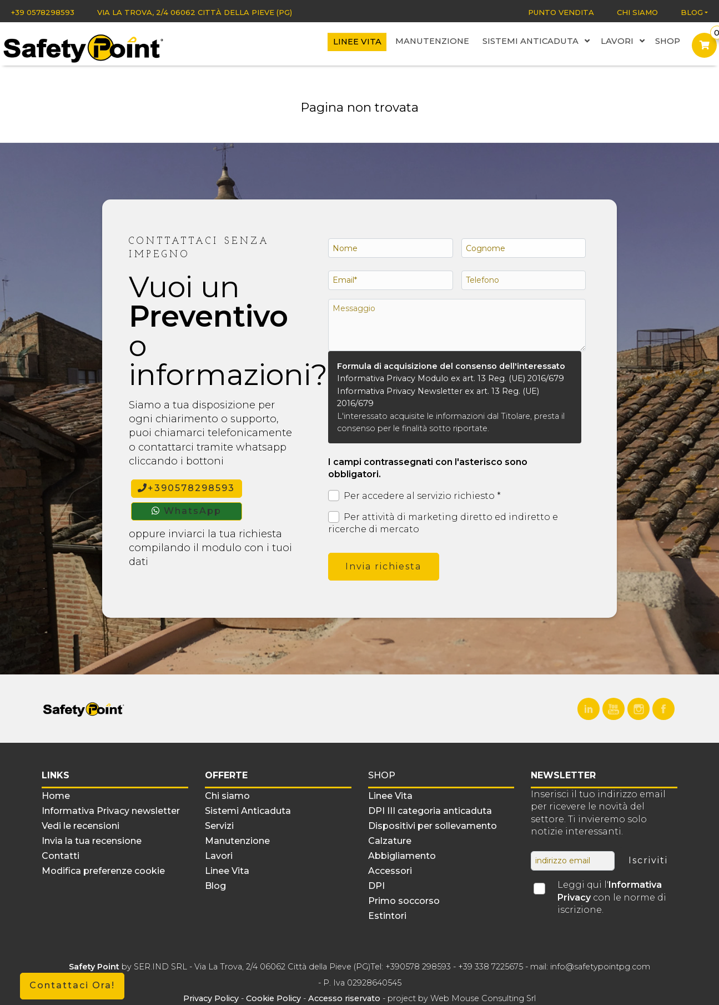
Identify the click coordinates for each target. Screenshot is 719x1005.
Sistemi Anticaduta (541, 42)
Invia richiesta (383, 566)
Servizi (219, 826)
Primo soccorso (404, 901)
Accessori (390, 871)
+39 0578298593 (42, 12)
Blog (692, 12)
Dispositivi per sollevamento (432, 826)
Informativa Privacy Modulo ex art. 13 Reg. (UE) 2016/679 (450, 378)
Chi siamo (637, 12)
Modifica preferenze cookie (103, 871)
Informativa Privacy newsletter (111, 811)
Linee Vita (371, 43)
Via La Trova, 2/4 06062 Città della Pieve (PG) (194, 12)
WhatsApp (187, 511)
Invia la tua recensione (92, 841)
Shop (668, 42)
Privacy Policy (212, 998)
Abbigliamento (402, 856)
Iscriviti (648, 860)
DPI (376, 886)
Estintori (387, 916)
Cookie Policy (273, 998)
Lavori (624, 42)
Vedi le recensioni (80, 826)
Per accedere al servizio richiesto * (414, 496)
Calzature (389, 841)
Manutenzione (443, 42)
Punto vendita (561, 12)
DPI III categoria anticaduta (430, 811)
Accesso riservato (344, 998)
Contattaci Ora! (72, 985)
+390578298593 (186, 488)
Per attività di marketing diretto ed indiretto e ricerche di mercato (443, 522)
